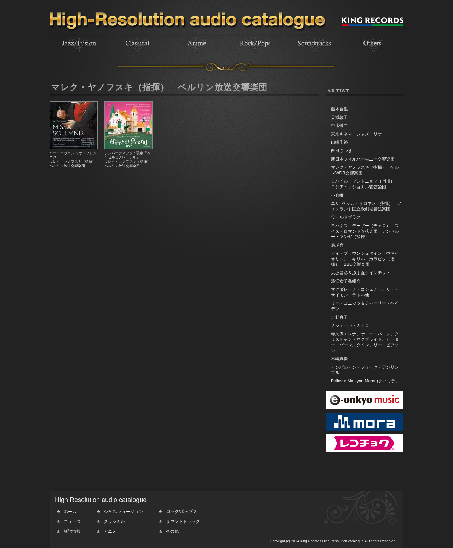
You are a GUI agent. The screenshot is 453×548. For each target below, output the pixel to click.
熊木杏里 (339, 108)
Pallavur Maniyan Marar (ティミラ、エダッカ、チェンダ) (365, 384)
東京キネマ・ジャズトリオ (356, 134)
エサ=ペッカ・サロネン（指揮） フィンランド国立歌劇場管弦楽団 (366, 206)
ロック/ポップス (181, 511)
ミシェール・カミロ (350, 325)
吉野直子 (339, 317)
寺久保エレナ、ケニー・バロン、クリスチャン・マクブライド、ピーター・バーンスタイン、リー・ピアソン (365, 342)
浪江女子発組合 (346, 281)
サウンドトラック (183, 521)
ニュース (72, 521)
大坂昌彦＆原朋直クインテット (360, 272)
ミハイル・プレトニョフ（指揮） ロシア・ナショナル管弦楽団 (365, 184)
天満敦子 (339, 117)
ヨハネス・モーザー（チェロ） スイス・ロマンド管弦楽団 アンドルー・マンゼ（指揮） (365, 231)
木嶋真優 (339, 358)
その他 (172, 531)
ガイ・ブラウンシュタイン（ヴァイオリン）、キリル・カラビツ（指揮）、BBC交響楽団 (365, 259)
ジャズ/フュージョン (123, 511)
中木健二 (339, 125)
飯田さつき (341, 150)
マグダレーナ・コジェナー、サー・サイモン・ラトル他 (365, 292)
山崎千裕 (339, 142)
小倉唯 (337, 195)
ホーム (70, 511)
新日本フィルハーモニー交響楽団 (363, 159)
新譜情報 (72, 531)
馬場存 (337, 245)
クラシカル (114, 521)
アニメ (110, 531)
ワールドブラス (346, 217)
